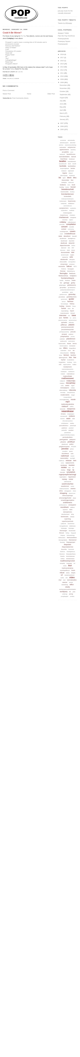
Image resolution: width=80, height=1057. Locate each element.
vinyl (60, 580)
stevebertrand (65, 514)
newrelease (67, 411)
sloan (74, 498)
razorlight (72, 458)
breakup (72, 191)
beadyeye (72, 159)
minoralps (62, 392)
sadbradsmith (67, 481)
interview (62, 315)
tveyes (73, 573)
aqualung (73, 149)
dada (60, 236)
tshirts (67, 573)
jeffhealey (71, 322)
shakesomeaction (64, 488)
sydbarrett (63, 523)
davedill (74, 236)
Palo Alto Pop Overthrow (66, 36)
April (61, 110)
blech (69, 178)
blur (72, 180)
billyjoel (71, 173)
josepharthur (64, 336)
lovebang (69, 362)
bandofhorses (71, 154)
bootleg (61, 187)
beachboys (63, 159)
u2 (62, 575)
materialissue (71, 374)
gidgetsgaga (62, 285)
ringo (69, 470)
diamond (63, 248)
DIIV (73, 248)
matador (63, 374)
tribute (62, 573)
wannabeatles (72, 580)
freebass (67, 280)
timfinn (62, 558)
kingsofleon (72, 348)
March (62, 113)
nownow (62, 418)
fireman (62, 271)
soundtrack (64, 507)
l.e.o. (69, 350)
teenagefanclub (64, 526)
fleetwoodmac (63, 276)
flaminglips (64, 273)
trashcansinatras (67, 568)
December (63, 85)
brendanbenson (67, 194)
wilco (72, 584)
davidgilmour (71, 238)
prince (72, 449)
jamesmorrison (73, 320)
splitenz (72, 507)
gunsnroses (64, 299)
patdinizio (64, 428)
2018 (62, 54)
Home (29, 94)
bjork (64, 177)
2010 (62, 76)
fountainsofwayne (67, 278)
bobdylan (64, 182)
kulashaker (63, 350)
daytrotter (71, 241)
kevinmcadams (64, 346)
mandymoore (67, 367)
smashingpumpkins (67, 500)
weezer (64, 582)
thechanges (63, 530)
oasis (68, 418)
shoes (74, 491)
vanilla (62, 577)
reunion (72, 465)
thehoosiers (62, 537)
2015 (62, 61)
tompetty (62, 563)
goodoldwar (65, 292)
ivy (70, 318)
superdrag (67, 519)
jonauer (64, 334)
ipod (60, 318)
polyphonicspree (64, 446)
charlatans (72, 215)
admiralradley (71, 140)
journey (73, 336)
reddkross (61, 460)
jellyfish (71, 325)
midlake (73, 388)
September (64, 94)
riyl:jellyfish (71, 472)
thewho (62, 556)
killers (65, 348)
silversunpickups (67, 495)
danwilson (67, 236)
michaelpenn (64, 388)
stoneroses (64, 516)
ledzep (72, 353)
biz (60, 178)
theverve (62, 554)
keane (69, 343)
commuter (61, 224)
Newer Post (7, 94)
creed (61, 234)
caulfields (71, 210)
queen (71, 451)
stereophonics (67, 512)
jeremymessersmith (67, 327)
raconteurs (65, 453)
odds (73, 418)
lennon (66, 355)
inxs (69, 315)
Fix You (23, 36)
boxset (73, 187)
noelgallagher (70, 414)
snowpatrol (72, 505)
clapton (71, 219)
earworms (65, 257)
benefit (74, 163)
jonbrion (71, 334)
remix (62, 463)
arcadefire (65, 152)
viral (64, 580)
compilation (71, 224)
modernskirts (65, 395)
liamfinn (73, 355)
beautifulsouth (62, 163)
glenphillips (63, 287)
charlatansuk (63, 217)
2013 (62, 67)
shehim (73, 488)
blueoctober (65, 180)
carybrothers (64, 210)
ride (73, 467)
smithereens (67, 502)
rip (73, 470)
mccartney (70, 383)
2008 (62, 82)
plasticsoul (65, 444)
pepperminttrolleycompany (68, 435)
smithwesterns (63, 505)
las (74, 350)
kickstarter (72, 346)
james (74, 318)
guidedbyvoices (72, 297)
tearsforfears (71, 523)
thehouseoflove (72, 537)
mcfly (62, 385)
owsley (72, 423)
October (63, 91)
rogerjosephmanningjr (67, 474)
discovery (62, 250)
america (61, 145)
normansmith (63, 416)
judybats (62, 339)
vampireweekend (69, 575)
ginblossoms (71, 285)
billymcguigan (64, 175)
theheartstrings (71, 535)
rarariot (72, 456)
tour (70, 565)
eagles (72, 255)
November (63, 88)
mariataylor (64, 371)
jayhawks (64, 322)
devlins (73, 245)
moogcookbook (68, 397)
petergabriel (64, 439)
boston (67, 187)
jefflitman (64, 325)
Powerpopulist (63, 44)
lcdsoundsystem (64, 353)
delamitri (72, 243)
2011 (62, 73)
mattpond (62, 381)
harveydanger (64, 304)
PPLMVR (73, 446)
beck (69, 163)
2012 (62, 70)
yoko (73, 591)
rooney (64, 479)
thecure (61, 533)
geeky (73, 283)
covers (72, 231)
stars (70, 509)
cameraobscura (67, 205)
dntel (68, 250)
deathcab (64, 243)
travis (73, 570)
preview (65, 449)
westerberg (64, 584)
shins (61, 491)
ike (73, 308)
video (72, 577)
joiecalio (73, 332)
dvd (72, 252)
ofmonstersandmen (67, 421)
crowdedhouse (69, 234)
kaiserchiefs (62, 343)
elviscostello (63, 262)
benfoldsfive (72, 166)
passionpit (73, 425)
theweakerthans (71, 554)
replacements (70, 463)
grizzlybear (62, 297)
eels (71, 257)
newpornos (71, 409)
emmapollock (71, 262)
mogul (73, 395)
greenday (72, 294)
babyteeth (62, 154)
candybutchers (63, 208)
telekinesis (72, 526)
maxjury (62, 383)
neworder (62, 409)
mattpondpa (70, 381)
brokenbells (67, 196)
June (62, 104)
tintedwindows (70, 558)
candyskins (73, 208)
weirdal (71, 582)
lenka (60, 355)
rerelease (64, 465)
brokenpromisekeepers (67, 199)
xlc (70, 592)
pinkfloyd (71, 442)
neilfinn (72, 406)
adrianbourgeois (64, 142)
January (63, 119)
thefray (67, 533)
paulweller (64, 430)
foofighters (73, 276)
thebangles (64, 528)
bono (68, 185)
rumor (16, 78)
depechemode (65, 245)
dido (69, 248)
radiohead (65, 456)
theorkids (62, 542)
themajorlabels (63, 540)
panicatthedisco (63, 425)
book (73, 185)
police (71, 444)
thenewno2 (73, 540)
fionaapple (71, 269)
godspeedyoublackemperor (67, 290)
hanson (64, 301)
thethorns (62, 551)
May (61, 107)
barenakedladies (64, 157)
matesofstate (67, 376)
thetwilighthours (71, 551)
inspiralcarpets (64, 313)
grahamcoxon (63, 294)
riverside (62, 472)
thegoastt (73, 533)
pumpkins (64, 451)
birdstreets (72, 175)
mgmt (72, 385)
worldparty (64, 592)
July (61, 101)
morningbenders (64, 399)
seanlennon (65, 486)
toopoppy (69, 563)
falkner (69, 266)
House (74, 306)
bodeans (63, 185)
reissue (69, 460)
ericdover (72, 264)
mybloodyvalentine (67, 404)
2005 (62, 129)
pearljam (71, 430)
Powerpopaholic (63, 39)
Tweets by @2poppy (65, 23)
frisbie (73, 280)
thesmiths (64, 549)
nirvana (63, 414)
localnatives (70, 360)
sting (72, 514)
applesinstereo (64, 149)
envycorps (64, 264)
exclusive (62, 266)
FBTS (75, 266)
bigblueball (71, 171)
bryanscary (72, 201)
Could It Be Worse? (12, 32)
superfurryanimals (67, 521)
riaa (69, 467)
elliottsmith (64, 259)
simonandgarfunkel (65, 498)
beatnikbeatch (72, 161)
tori (74, 563)
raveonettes (64, 458)
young (71, 594)
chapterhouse (64, 215)
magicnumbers (67, 364)
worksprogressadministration (67, 589)
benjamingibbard (64, 168)
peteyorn (72, 439)
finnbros (63, 269)
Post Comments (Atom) (20, 98)
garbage (66, 283)
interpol (72, 313)
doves (73, 250)
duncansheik (65, 252)
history (72, 304)
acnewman (63, 140)
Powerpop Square (64, 41)
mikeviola (72, 390)
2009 (62, 79)
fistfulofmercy (71, 271)
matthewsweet (67, 378)
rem (74, 460)
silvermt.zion (72, 493)
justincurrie (63, 341)
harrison (70, 301)
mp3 (67, 402)
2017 (62, 57)
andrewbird (62, 147)
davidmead (64, 241)
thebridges (71, 528)
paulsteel (71, 428)
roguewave (72, 477)
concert (64, 227)
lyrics (75, 362)
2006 (62, 126)
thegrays (63, 535)
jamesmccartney (63, 320)
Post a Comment (8, 90)
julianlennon (70, 339)
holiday (61, 306)
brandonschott (67, 189)
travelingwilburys (65, 570)
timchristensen (70, 556)
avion (71, 152)
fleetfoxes (72, 273)
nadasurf (65, 406)
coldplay (10, 78)
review (64, 467)
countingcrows (64, 231)
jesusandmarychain (67, 329)
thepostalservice (67, 547)
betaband (63, 171)
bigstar (64, 173)
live (74, 357)
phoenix (63, 442)
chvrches (64, 219)
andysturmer (72, 147)
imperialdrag (64, 311)
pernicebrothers (67, 437)
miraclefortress (71, 392)
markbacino (71, 371)
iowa (74, 315)
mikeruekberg (63, 390)
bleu (74, 178)
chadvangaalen (67, 213)
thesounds (71, 549)
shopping (63, 493)
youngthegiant (64, 596)
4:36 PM (20, 71)
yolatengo (64, 594)
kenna (75, 343)
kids (60, 348)
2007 (62, 123)
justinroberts (71, 341)
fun (61, 283)
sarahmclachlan (67, 484)
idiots (69, 308)
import (72, 311)
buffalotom (71, 203)
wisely (67, 587)
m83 (60, 364)
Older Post (51, 94)
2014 (62, 64)
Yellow (12, 69)
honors (68, 306)
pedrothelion (67, 432)
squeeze (65, 509)
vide (66, 577)
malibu (74, 364)
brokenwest (63, 201)
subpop (72, 516)
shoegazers (67, 491)
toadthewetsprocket (67, 561)
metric (67, 385)
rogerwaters (62, 477)
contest (63, 229)
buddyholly (64, 203)
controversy (71, 229)
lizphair (63, 360)
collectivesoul (71, 222)
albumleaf (72, 142)
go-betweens (71, 287)
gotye (71, 292)
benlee (73, 168)
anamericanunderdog (70, 145)
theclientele (72, 530)
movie (73, 399)
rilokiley (63, 470)
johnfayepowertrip (64, 332)
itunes (65, 318)
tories (65, 565)
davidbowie (63, 238)
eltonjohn (72, 259)
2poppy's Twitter (63, 33)
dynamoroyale (65, 255)
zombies (72, 596)
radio (72, 453)
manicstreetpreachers (67, 369)
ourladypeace (64, 423)
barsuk (73, 157)
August (62, 98)
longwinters (62, 362)
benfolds (63, 166)
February (63, 116)
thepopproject (70, 542)
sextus (72, 486)
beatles (62, 161)
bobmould (71, 182)
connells (71, 227)
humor (63, 308)
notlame (72, 416)
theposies (67, 544)
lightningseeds (63, 357)
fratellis (61, 280)
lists (70, 357)
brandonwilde (64, 191)
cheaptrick (73, 217)
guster (71, 299)
